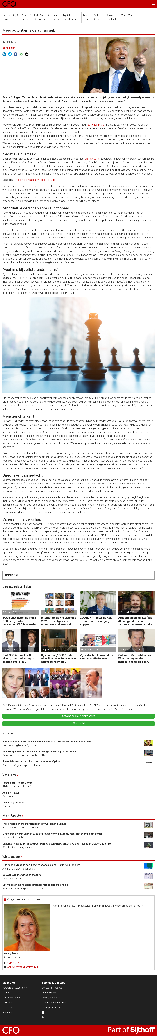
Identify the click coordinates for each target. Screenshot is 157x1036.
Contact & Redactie (52, 987)
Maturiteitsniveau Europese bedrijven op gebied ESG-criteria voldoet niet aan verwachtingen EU (56, 843)
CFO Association (11, 997)
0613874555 (14, 963)
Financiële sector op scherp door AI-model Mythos (31, 761)
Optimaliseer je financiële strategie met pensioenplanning (35, 884)
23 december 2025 (90, 649)
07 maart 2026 (50, 612)
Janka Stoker (92, 158)
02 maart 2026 (127, 612)
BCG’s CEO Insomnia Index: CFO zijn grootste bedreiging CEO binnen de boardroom (19, 621)
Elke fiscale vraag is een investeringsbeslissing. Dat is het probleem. (41, 864)
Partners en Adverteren (14, 987)
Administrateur (10, 792)
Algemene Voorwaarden (54, 1002)
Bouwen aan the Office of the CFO (21, 874)
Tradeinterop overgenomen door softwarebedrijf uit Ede (34, 823)
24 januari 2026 (50, 649)
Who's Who (127, 15)
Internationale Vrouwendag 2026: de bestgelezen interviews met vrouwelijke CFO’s (58, 621)
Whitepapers (11, 857)
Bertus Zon (8, 47)
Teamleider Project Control (17, 782)
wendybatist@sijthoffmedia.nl (23, 967)
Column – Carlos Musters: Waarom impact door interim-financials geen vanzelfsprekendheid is (135, 658)
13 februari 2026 (12, 649)
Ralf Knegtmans (95, 124)
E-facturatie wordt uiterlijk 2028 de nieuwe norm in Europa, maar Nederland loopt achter (52, 833)
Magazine (7, 1007)
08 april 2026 (10, 612)
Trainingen (7, 1002)
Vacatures (9, 774)
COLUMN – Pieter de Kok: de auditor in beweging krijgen (96, 621)
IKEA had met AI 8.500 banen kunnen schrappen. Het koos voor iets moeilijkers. (47, 741)
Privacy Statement (51, 997)
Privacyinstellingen (51, 1007)
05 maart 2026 (88, 612)
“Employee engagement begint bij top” (34, 179)
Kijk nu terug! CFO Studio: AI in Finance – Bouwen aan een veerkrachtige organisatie (58, 658)
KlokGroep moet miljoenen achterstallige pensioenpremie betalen (39, 751)
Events (5, 992)
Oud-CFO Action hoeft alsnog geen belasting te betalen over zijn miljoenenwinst (18, 658)
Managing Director (13, 802)
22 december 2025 (129, 649)
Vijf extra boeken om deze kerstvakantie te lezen (97, 656)
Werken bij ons (49, 992)
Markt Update (11, 815)
